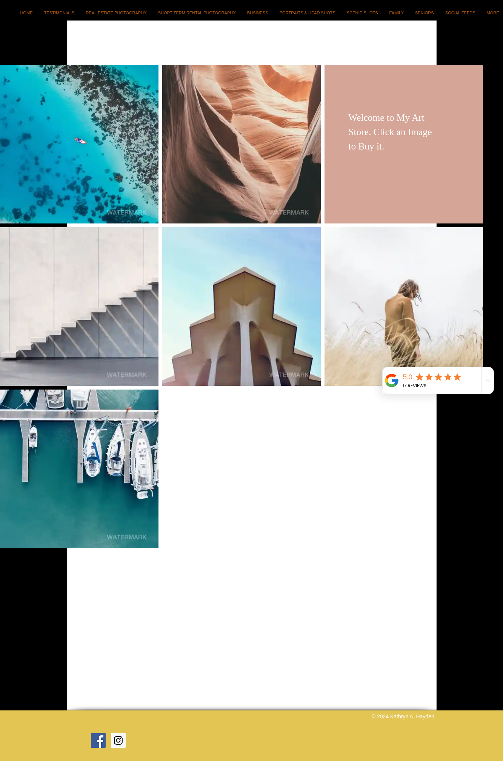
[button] (79, 144)
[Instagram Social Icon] (118, 740)
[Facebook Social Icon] (98, 740)
